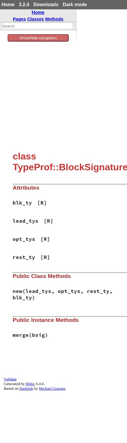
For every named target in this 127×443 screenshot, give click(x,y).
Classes (35, 18)
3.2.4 (24, 4)
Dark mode (75, 4)
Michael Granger (52, 388)
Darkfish (26, 388)
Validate (10, 379)
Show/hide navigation (38, 38)
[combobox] (37, 26)
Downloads (45, 4)
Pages (19, 18)
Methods (54, 18)
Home (7, 4)
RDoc (30, 384)
